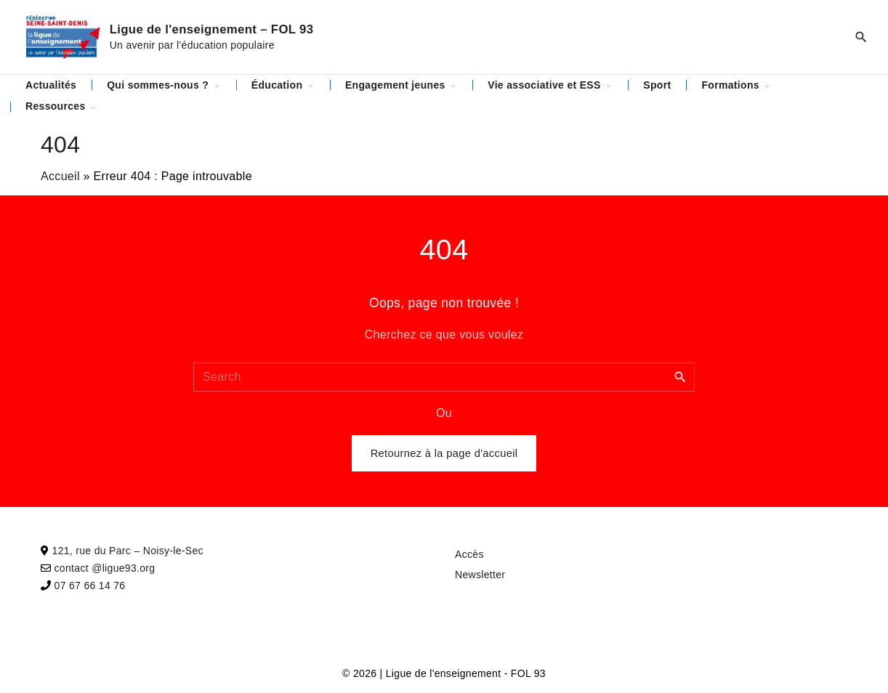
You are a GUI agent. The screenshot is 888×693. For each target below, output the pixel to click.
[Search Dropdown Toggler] (861, 37)
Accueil (60, 176)
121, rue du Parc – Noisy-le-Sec (127, 550)
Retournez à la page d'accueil (444, 453)
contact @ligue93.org (105, 568)
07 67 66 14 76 (90, 585)
